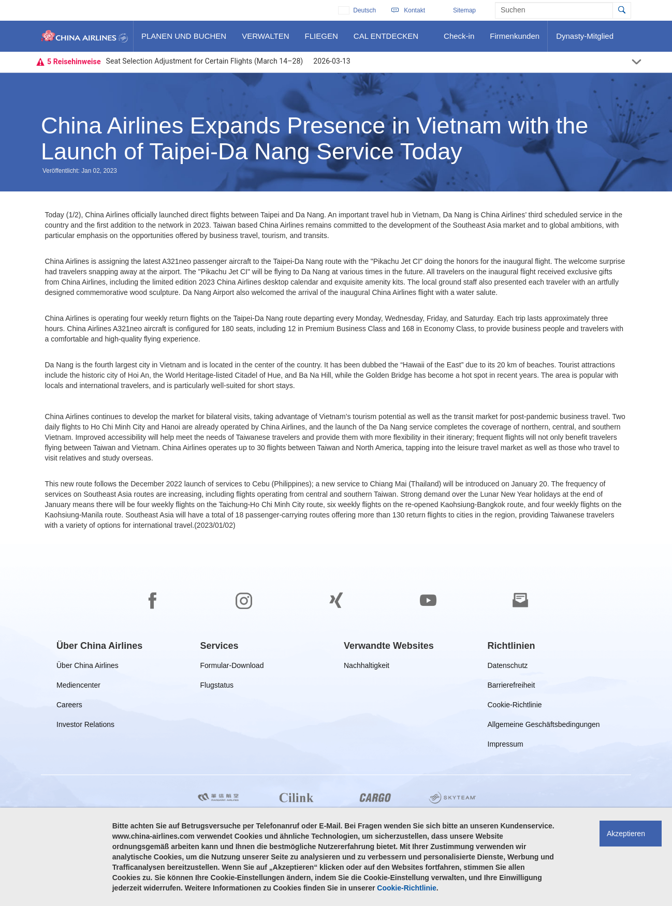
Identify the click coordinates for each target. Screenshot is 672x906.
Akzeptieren (626, 833)
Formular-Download (232, 667)
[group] (99, 646)
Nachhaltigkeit (366, 667)
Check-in (458, 40)
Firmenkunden (516, 40)
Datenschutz (509, 667)
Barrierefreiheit (513, 687)
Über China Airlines (87, 667)
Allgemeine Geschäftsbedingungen (544, 726)
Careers (69, 707)
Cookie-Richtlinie (515, 707)
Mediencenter (80, 687)
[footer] (336, 725)
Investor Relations (85, 726)
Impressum (505, 746)
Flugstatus (219, 687)
